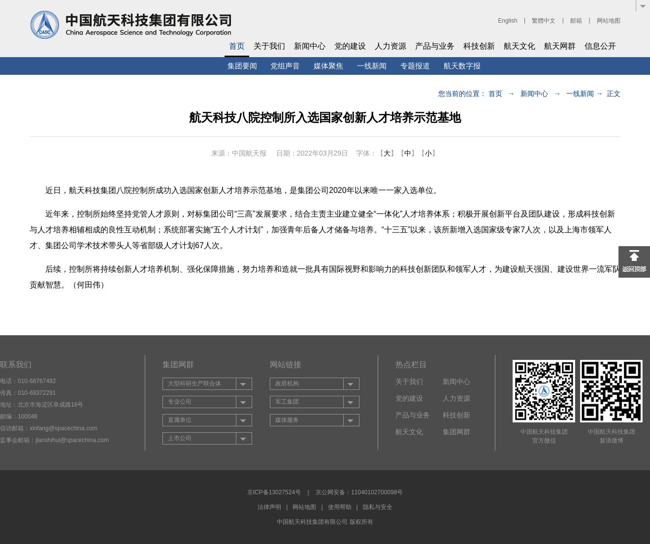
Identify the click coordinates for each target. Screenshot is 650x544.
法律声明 (269, 507)
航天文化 (519, 46)
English (507, 20)
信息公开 (600, 46)
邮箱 (576, 20)
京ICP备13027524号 (274, 492)
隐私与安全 (377, 507)
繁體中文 (543, 20)
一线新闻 (372, 66)
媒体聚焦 (328, 66)
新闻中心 (309, 46)
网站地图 (608, 20)
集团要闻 (242, 66)
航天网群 (560, 46)
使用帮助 (340, 507)
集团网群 (456, 432)
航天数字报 (462, 66)
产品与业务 (435, 46)
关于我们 (269, 46)
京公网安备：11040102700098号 (359, 492)
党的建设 (350, 46)
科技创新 (479, 46)
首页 (237, 46)
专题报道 (415, 66)
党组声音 (285, 66)
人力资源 (390, 46)
